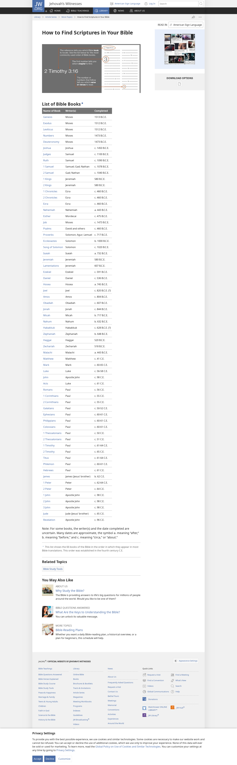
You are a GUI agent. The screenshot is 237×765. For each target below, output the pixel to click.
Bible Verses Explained (48, 679)
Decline (50, 758)
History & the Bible (46, 719)
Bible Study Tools (46, 688)
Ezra (45, 203)
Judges (47, 154)
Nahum (47, 321)
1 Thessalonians (52, 433)
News (110, 668)
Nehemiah (49, 210)
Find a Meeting (180, 675)
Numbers (48, 135)
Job (45, 222)
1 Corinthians (50, 396)
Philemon (48, 464)
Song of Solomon (53, 247)
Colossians (49, 427)
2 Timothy (49, 451)
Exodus (47, 123)
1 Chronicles (50, 191)
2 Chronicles (50, 197)
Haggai (47, 340)
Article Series (51, 17)
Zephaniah (49, 334)
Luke (46, 371)
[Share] (193, 17)
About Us (112, 676)
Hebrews (48, 470)
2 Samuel (48, 172)
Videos (76, 724)
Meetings (112, 700)
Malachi (47, 352)
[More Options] (200, 17)
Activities (112, 714)
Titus (46, 458)
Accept (37, 758)
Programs (77, 706)
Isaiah (46, 253)
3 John (46, 507)
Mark (46, 365)
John (45, 377)
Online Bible (78, 674)
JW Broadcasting (81, 719)
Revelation (49, 519)
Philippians (49, 420)
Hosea (46, 284)
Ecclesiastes (50, 241)
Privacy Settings (65, 750)
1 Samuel (48, 166)
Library (37, 17)
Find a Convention (153, 680)
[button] (78, 10)
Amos (46, 296)
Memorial (112, 705)
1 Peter (47, 482)
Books (76, 679)
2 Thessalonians (52, 439)
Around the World (116, 723)
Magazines (78, 697)
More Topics (67, 17)
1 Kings (47, 179)
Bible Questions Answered (50, 674)
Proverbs (48, 234)
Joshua (47, 148)
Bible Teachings (45, 668)
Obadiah (48, 303)
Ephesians (49, 414)
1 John (46, 495)
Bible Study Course (46, 683)
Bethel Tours (113, 696)
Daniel (46, 278)
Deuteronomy (51, 141)
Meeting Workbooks (82, 701)
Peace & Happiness (47, 692)
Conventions (113, 709)
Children (42, 706)
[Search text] (178, 3)
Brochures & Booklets (83, 683)
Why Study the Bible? (70, 591)
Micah (46, 315)
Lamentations (51, 265)
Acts (45, 383)
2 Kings (47, 185)
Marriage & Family (46, 697)
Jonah (46, 309)
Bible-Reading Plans (69, 630)
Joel (45, 290)
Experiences (113, 718)
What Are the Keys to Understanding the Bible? (88, 612)
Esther (47, 216)
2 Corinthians (50, 402)
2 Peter (47, 489)
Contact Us (113, 691)
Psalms (47, 228)
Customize (64, 758)
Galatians (48, 408)
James (46, 476)
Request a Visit (114, 687)
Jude (45, 513)
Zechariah (49, 346)
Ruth (46, 160)
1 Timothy (49, 445)
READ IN (162, 24)
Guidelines (78, 715)
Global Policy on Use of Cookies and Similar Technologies (128, 746)
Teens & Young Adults (48, 701)
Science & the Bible (46, 715)
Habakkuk (49, 327)
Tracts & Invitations (82, 688)
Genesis (47, 117)
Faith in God (43, 710)
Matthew (48, 358)
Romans (48, 389)
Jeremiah (48, 259)
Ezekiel (47, 272)
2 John (46, 501)
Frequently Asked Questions (120, 682)
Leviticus (48, 129)
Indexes (76, 710)
